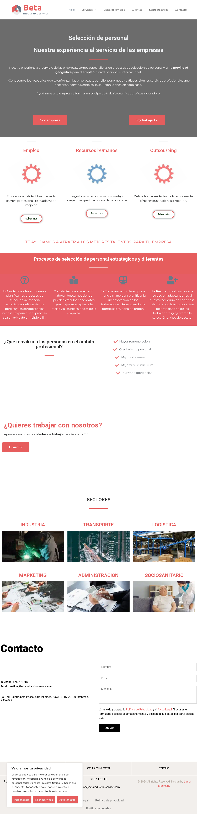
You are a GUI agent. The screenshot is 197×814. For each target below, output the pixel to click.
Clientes (137, 9)
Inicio (71, 9)
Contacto (181, 9)
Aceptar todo (67, 799)
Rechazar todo (44, 799)
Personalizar (21, 799)
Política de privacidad (109, 800)
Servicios (91, 10)
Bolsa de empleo (114, 9)
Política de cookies (56, 791)
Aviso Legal (165, 709)
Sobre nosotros (158, 9)
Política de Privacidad (139, 709)
